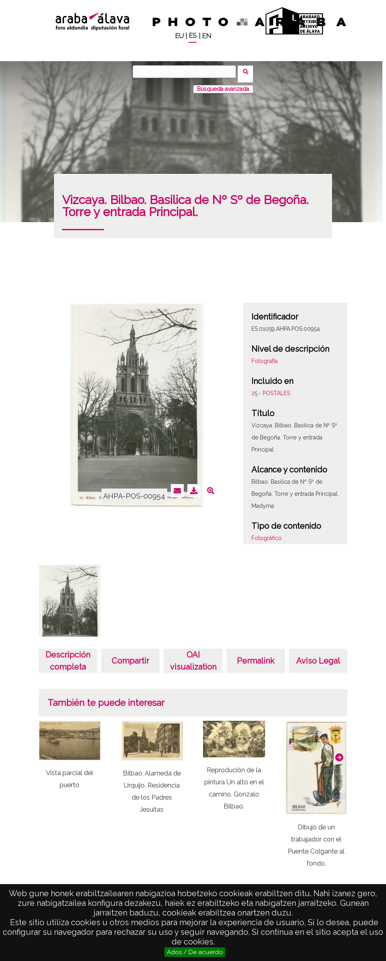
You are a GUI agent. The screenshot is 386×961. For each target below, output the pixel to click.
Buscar (248, 71)
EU (179, 36)
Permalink (255, 656)
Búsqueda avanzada (223, 84)
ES (193, 35)
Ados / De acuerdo (195, 952)
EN (206, 36)
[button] (339, 752)
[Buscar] (187, 71)
